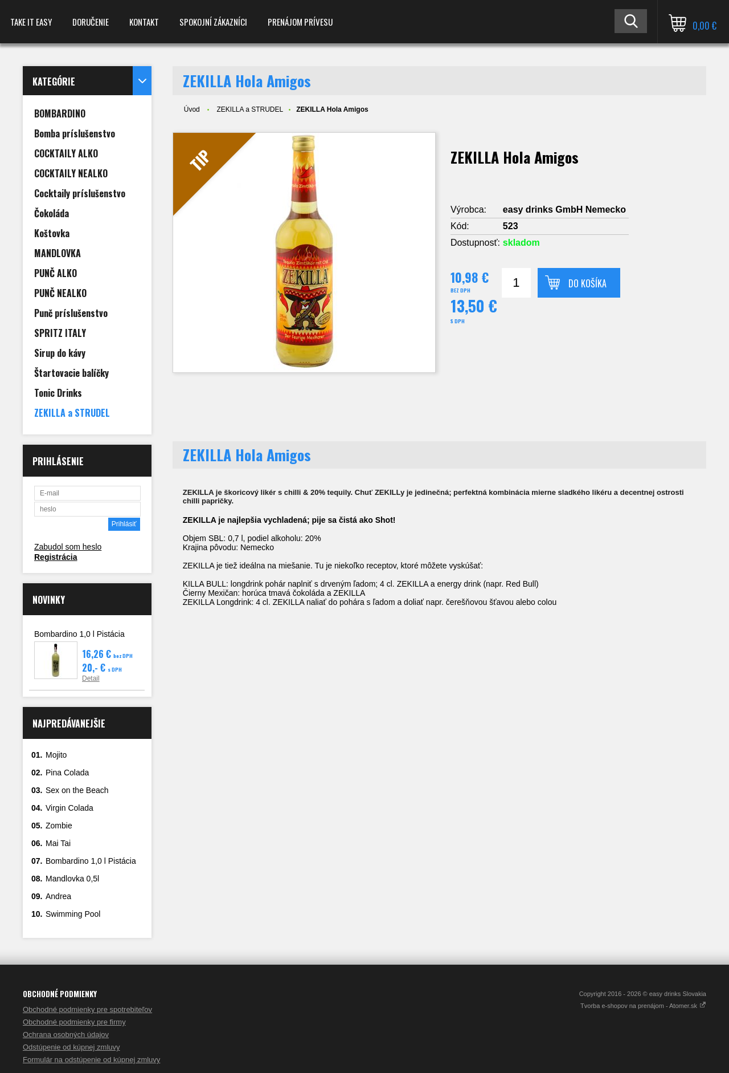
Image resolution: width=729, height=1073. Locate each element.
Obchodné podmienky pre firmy (74, 1022)
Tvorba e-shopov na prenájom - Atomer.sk (643, 1005)
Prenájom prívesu (300, 21)
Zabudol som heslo (67, 546)
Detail (91, 678)
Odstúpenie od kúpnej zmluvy (71, 1047)
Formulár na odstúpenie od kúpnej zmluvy (91, 1059)
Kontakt (144, 21)
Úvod (192, 109)
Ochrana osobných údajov (66, 1034)
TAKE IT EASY (31, 21)
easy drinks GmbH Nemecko (564, 209)
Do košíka (587, 283)
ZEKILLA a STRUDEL (249, 109)
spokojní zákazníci (213, 21)
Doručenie (90, 21)
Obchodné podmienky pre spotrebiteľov (87, 1009)
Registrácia (55, 557)
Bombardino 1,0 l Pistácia (79, 634)
